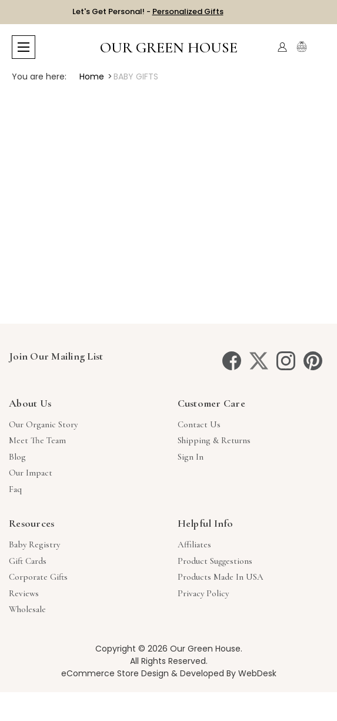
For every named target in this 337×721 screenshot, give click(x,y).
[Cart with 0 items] (318, 47)
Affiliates (194, 544)
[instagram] (285, 360)
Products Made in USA (220, 577)
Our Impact (30, 472)
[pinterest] (312, 360)
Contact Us (199, 424)
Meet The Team (37, 440)
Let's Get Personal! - (147, 11)
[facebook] (231, 360)
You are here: (39, 76)
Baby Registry (34, 544)
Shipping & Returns (214, 440)
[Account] (282, 47)
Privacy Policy (203, 593)
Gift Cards (27, 561)
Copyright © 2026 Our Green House (168, 648)
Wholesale (27, 609)
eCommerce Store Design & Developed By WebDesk (168, 673)
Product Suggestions (215, 561)
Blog (17, 456)
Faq (15, 489)
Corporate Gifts (38, 577)
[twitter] (258, 360)
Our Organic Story (43, 424)
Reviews (24, 593)
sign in (190, 456)
